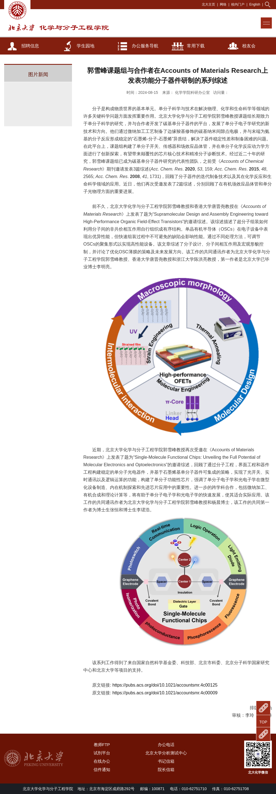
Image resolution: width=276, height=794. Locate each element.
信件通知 (102, 769)
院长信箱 (166, 769)
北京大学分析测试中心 (166, 753)
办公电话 (166, 744)
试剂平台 (102, 753)
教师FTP (102, 744)
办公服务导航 (145, 45)
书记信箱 (166, 761)
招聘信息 (30, 45)
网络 (223, 4)
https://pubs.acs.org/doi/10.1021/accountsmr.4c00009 (165, 692)
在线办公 (102, 761)
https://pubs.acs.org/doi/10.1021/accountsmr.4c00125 (165, 685)
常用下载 (196, 45)
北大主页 (208, 4)
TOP (263, 722)
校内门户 (237, 4)
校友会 (249, 45)
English (254, 4)
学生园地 (85, 45)
